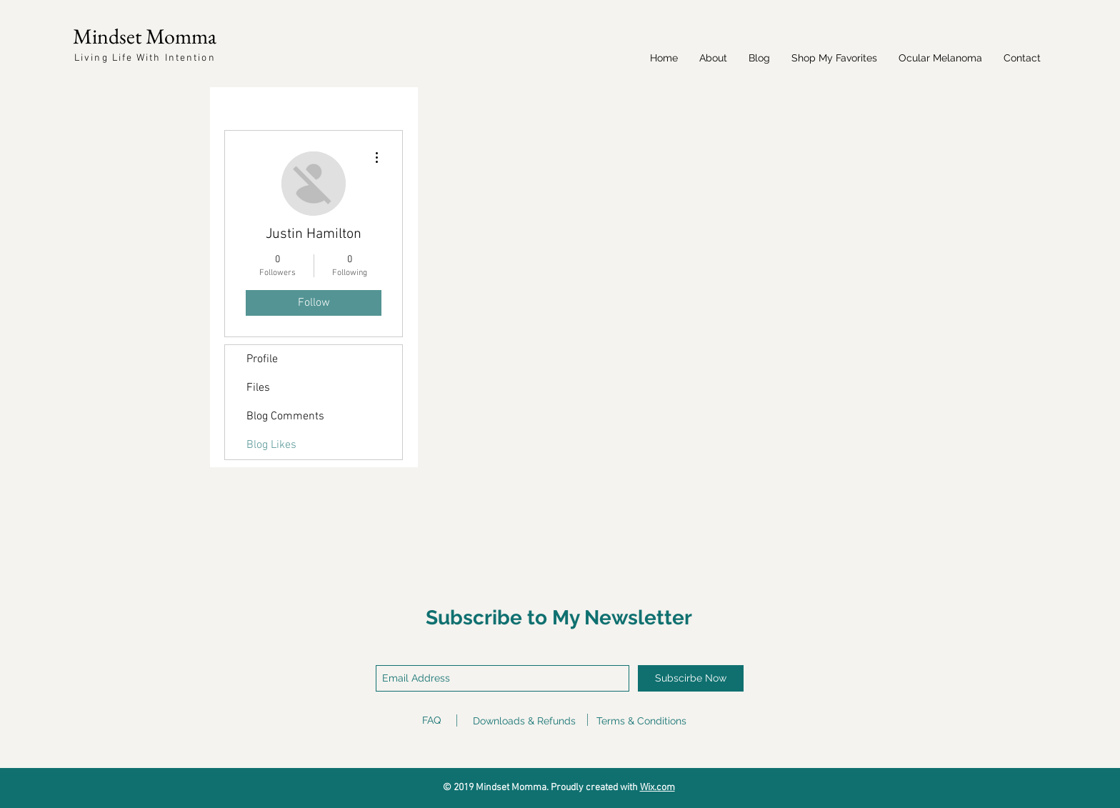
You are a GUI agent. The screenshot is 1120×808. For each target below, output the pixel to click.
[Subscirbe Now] (691, 678)
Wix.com (657, 788)
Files (258, 388)
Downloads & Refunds (524, 721)
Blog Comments (285, 416)
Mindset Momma (144, 36)
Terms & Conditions (641, 721)
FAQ (431, 720)
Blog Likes (271, 445)
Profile (262, 359)
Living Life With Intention (145, 58)
